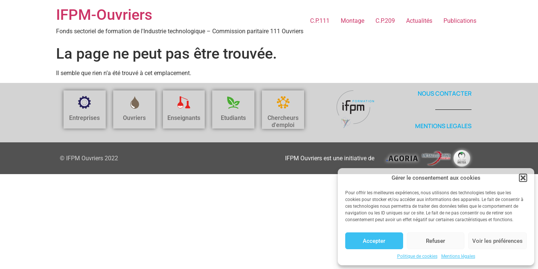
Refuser (435, 241)
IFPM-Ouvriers (104, 15)
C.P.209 (385, 20)
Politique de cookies (417, 256)
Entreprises (84, 117)
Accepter (374, 241)
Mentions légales (458, 256)
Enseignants (183, 117)
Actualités (419, 20)
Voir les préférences (497, 241)
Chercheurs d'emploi (283, 121)
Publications (459, 20)
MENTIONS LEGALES (443, 126)
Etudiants (233, 117)
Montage (352, 20)
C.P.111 (320, 20)
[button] (523, 178)
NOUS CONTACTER (444, 93)
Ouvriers (134, 117)
